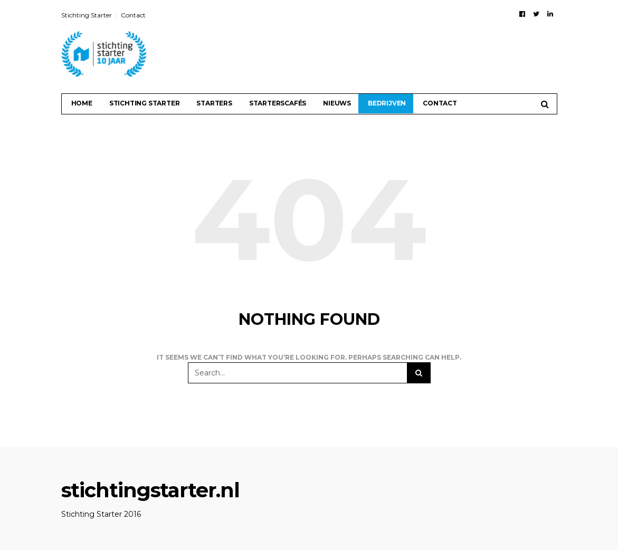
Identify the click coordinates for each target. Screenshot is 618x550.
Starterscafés (277, 103)
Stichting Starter (86, 15)
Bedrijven (387, 103)
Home (81, 103)
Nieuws (337, 103)
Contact (133, 15)
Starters (214, 103)
